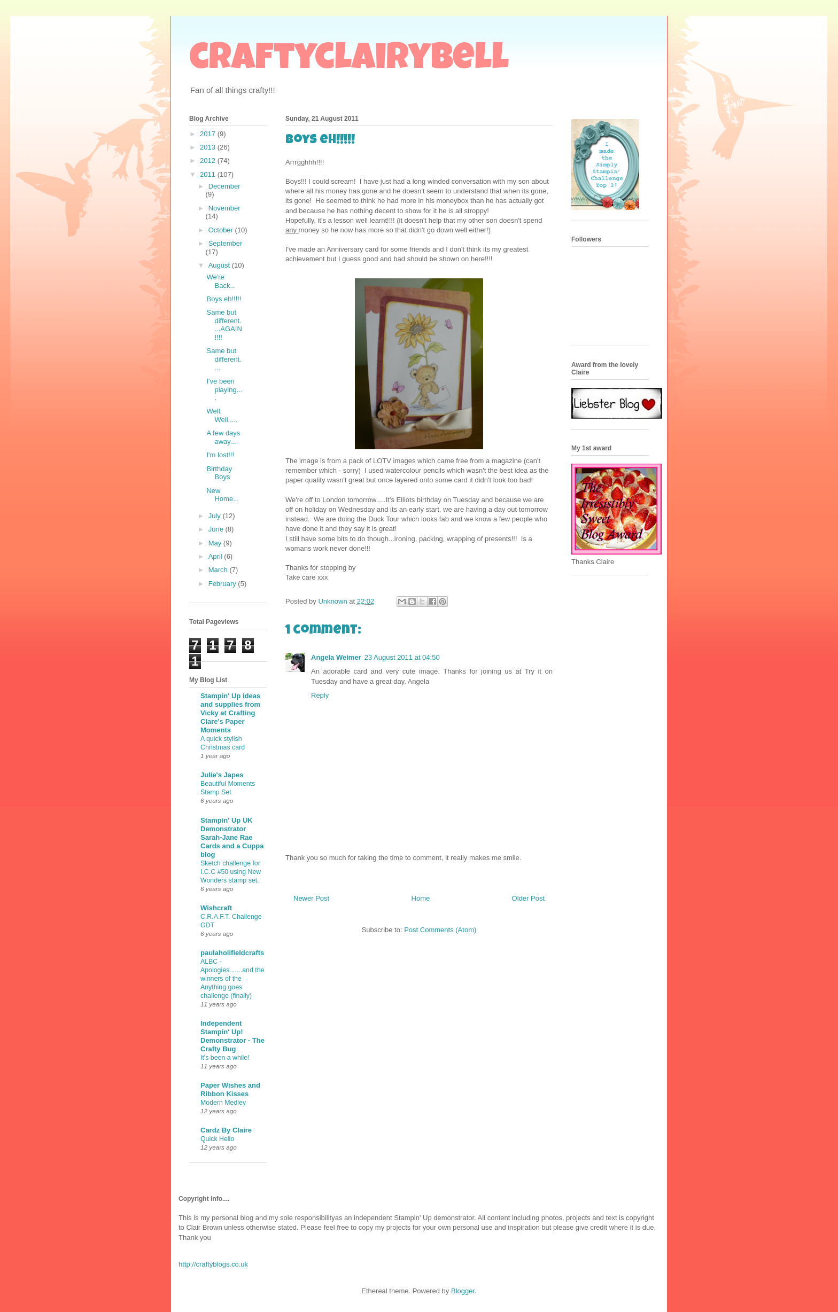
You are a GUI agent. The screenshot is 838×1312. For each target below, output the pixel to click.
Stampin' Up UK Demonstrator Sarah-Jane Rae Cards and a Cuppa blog (231, 837)
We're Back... (221, 281)
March (219, 570)
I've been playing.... (224, 389)
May (215, 543)
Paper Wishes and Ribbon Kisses (230, 1089)
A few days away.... (223, 437)
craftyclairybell (349, 61)
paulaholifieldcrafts (232, 953)
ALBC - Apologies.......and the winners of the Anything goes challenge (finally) (232, 978)
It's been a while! (225, 1057)
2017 (209, 134)
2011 (209, 174)
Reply (320, 695)
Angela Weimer (336, 657)
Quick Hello (217, 1139)
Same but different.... (223, 359)
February (223, 584)
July (215, 516)
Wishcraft (216, 908)
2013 (209, 147)
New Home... (222, 495)
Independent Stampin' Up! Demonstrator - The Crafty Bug (232, 1036)
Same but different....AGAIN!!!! (224, 324)
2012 (209, 161)
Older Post (528, 898)
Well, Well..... (221, 415)
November (224, 208)
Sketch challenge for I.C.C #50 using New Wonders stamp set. (230, 872)
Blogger (463, 1291)
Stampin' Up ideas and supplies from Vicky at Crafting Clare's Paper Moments (230, 713)
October (221, 230)
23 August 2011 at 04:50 (402, 657)
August (220, 265)
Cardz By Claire (226, 1130)
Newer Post (311, 898)
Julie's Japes (221, 775)
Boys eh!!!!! (223, 299)
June (217, 529)
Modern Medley (223, 1102)
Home (421, 898)
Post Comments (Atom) (440, 930)
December (224, 186)
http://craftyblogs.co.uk (213, 1264)
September (225, 243)
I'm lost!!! (220, 455)
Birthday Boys (219, 473)
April (216, 556)
